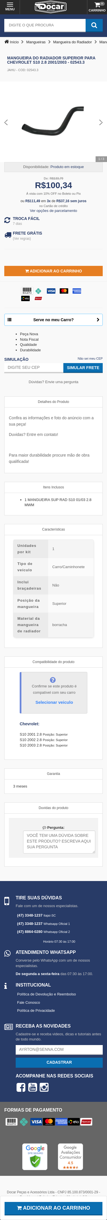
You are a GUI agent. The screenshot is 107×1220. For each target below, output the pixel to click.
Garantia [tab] (53, 774)
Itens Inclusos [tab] (53, 487)
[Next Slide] (101, 122)
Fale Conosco (28, 1002)
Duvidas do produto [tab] (53, 808)
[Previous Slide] (6, 122)
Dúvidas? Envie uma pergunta (53, 382)
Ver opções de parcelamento (53, 210)
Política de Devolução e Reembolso (46, 994)
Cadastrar (59, 1062)
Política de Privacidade (36, 1010)
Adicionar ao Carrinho (53, 271)
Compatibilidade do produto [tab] (53, 662)
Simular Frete (83, 367)
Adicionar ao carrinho (53, 1208)
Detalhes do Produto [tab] (53, 402)
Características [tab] (53, 529)
